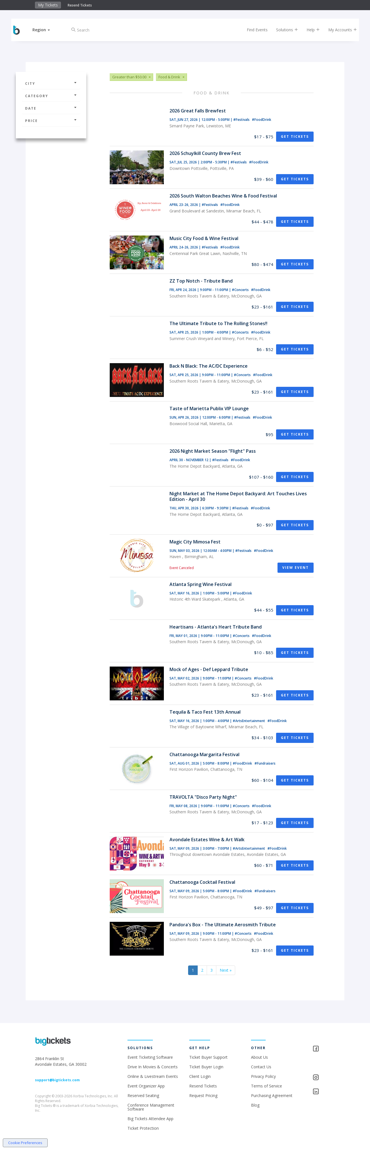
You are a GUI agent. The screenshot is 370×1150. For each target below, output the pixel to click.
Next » (226, 970)
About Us (259, 1057)
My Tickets (48, 5)
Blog (255, 1105)
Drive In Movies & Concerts (152, 1066)
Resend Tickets (80, 5)
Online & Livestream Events (152, 1076)
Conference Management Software (150, 1107)
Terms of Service (266, 1086)
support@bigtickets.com (57, 1080)
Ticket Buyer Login (206, 1066)
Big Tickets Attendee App (150, 1118)
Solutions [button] (284, 29)
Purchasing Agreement (271, 1095)
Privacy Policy (263, 1076)
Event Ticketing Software (150, 1057)
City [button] (51, 83)
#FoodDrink (261, 119)
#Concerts (241, 289)
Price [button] (51, 120)
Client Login (200, 1076)
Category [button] (51, 96)
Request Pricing (203, 1095)
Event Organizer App (146, 1086)
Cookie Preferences (25, 1142)
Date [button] (51, 108)
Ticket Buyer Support (208, 1057)
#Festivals (241, 119)
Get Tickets (295, 136)
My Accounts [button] (339, 29)
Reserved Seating (143, 1095)
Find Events (253, 29)
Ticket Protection (143, 1128)
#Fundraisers (265, 763)
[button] (45, 29)
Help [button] (309, 29)
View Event (295, 567)
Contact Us (261, 1066)
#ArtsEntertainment (249, 720)
